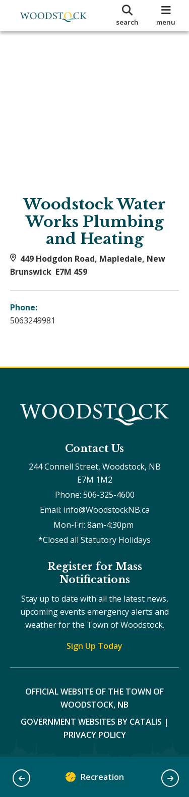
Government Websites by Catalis (91, 721)
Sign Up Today (94, 645)
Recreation (95, 779)
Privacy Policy (95, 734)
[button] (21, 778)
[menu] (166, 15)
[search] (127, 15)
